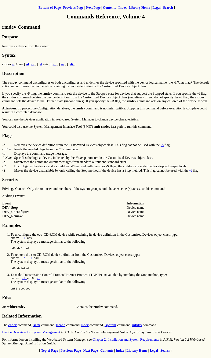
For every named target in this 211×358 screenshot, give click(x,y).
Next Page (93, 7)
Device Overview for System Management (31, 336)
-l (24, 238)
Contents (109, 7)
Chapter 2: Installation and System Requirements (125, 343)
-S (38, 281)
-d (24, 260)
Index (122, 7)
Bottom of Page (50, 7)
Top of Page (49, 354)
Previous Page (73, 7)
